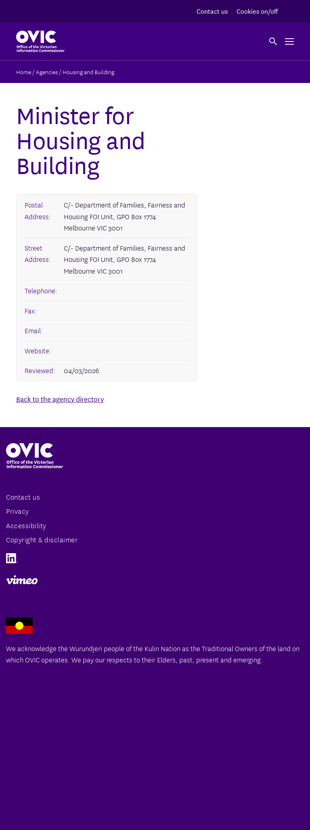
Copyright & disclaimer (42, 539)
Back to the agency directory (60, 399)
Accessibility (26, 525)
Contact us (212, 11)
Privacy (17, 511)
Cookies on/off (257, 11)
